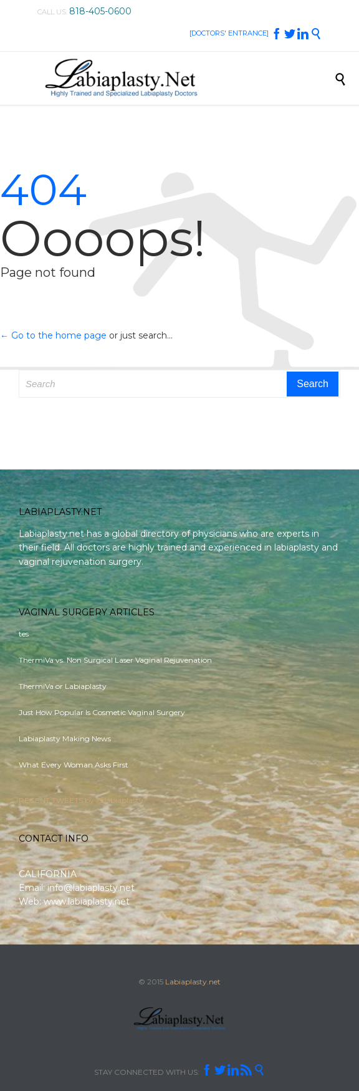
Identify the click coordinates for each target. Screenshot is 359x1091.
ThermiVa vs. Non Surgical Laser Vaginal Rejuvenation (115, 660)
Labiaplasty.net (193, 981)
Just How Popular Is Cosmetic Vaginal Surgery (102, 712)
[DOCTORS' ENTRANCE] (229, 33)
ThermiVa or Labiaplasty (63, 686)
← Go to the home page (53, 335)
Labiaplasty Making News (65, 738)
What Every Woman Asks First (73, 764)
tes (24, 633)
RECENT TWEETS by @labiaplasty (81, 800)
